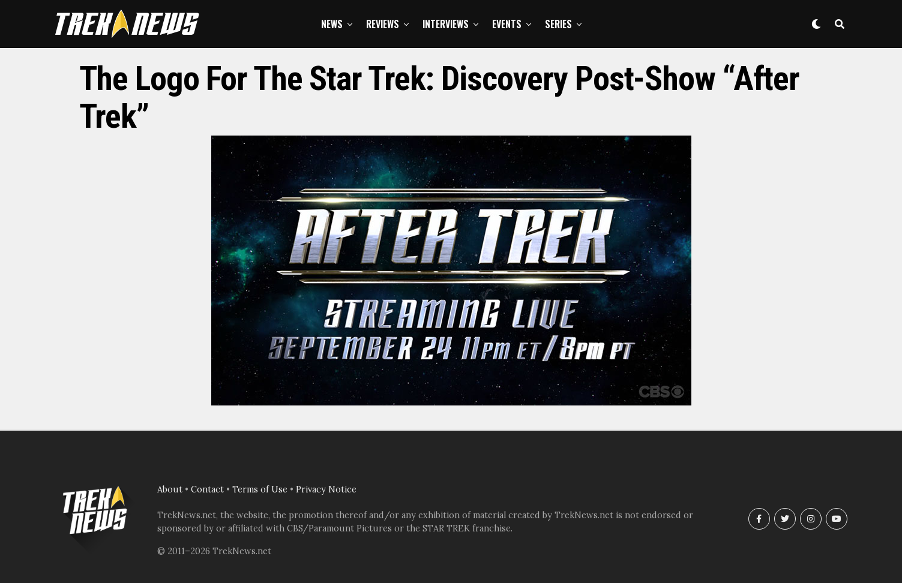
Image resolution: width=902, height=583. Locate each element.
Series (558, 24)
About (169, 489)
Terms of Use (259, 489)
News (332, 24)
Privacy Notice (326, 489)
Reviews (382, 24)
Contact (207, 489)
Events (507, 24)
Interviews (445, 24)
